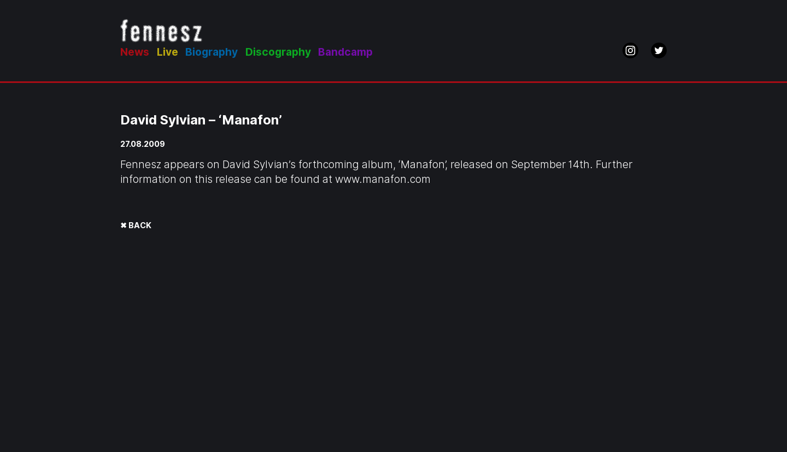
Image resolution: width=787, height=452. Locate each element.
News (134, 52)
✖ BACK (135, 225)
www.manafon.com (383, 179)
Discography (278, 52)
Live (167, 52)
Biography (211, 52)
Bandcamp (345, 52)
